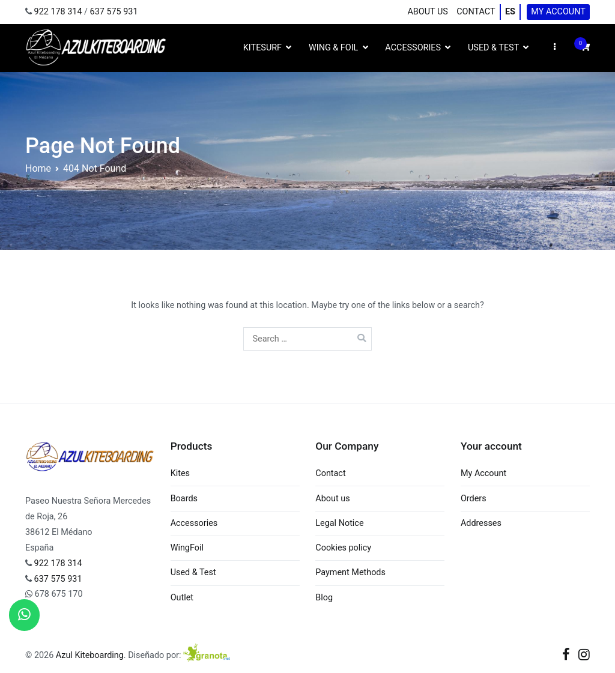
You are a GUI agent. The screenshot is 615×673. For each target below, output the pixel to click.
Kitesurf (262, 48)
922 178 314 (58, 12)
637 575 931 (114, 12)
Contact (475, 12)
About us (427, 12)
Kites (180, 473)
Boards (184, 498)
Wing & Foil (333, 48)
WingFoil (187, 548)
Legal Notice (339, 523)
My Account (558, 12)
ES (510, 12)
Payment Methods (350, 572)
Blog (324, 598)
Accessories (413, 48)
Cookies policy (343, 548)
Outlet (182, 598)
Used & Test (493, 48)
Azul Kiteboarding (90, 655)
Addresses (481, 523)
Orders (473, 498)
